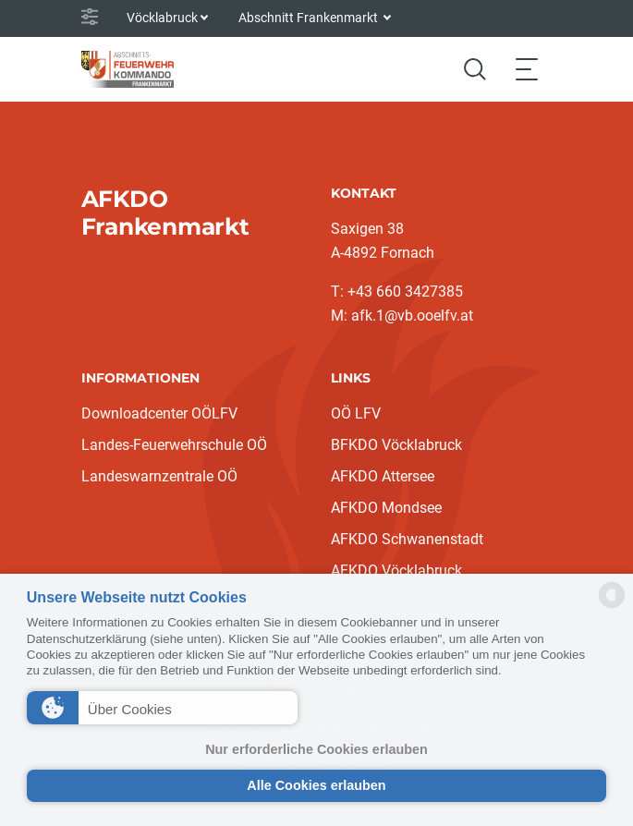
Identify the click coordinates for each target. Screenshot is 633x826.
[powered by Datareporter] (612, 606)
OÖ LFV (356, 413)
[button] (162, 707)
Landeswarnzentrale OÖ (159, 476)
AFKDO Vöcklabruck (396, 570)
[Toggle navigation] (527, 69)
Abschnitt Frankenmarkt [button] (309, 17)
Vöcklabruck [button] (162, 17)
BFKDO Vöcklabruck (396, 445)
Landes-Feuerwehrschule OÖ (174, 445)
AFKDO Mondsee (386, 507)
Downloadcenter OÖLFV (159, 413)
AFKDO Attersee (382, 476)
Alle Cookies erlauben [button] (316, 785)
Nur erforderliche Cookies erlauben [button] (316, 749)
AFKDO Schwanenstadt (407, 539)
